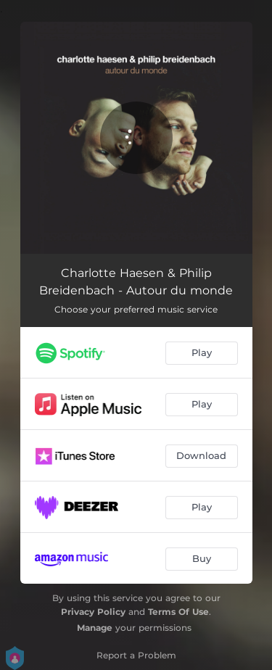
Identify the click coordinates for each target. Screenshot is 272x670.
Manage (94, 627)
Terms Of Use (178, 611)
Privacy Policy (93, 611)
